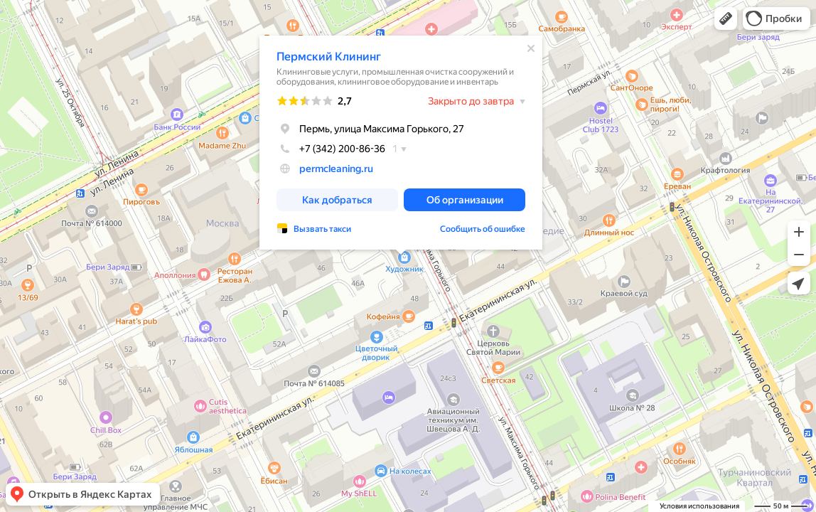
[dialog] (400, 143)
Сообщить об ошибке (482, 229)
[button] (725, 18)
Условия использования (699, 506)
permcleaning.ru (336, 168)
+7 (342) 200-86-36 (331, 148)
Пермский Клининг (329, 56)
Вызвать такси (322, 229)
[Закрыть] (531, 48)
